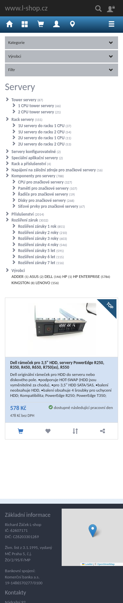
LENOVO (46, 282)
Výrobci (60, 56)
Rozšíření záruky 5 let (41, 250)
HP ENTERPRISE (91, 276)
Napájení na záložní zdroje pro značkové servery (57, 169)
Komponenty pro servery (37, 175)
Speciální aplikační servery (37, 157)
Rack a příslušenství (31, 163)
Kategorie (60, 42)
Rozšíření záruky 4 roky (42, 244)
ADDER (20, 276)
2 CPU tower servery (39, 111)
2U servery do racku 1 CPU (44, 137)
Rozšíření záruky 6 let (41, 256)
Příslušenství (27, 214)
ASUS (37, 276)
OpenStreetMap (105, 564)
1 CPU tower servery (39, 105)
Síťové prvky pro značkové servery (51, 206)
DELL (53, 276)
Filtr (60, 69)
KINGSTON (23, 282)
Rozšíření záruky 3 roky (42, 238)
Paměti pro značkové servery (47, 188)
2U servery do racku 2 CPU (44, 144)
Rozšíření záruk (29, 220)
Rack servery (26, 119)
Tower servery (27, 99)
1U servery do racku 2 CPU (44, 131)
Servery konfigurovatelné (36, 151)
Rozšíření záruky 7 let (41, 262)
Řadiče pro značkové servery (46, 194)
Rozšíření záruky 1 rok (41, 226)
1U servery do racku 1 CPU (44, 125)
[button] (93, 530)
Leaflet (87, 564)
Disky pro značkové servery (46, 200)
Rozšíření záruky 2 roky (42, 232)
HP (67, 276)
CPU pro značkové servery (45, 182)
